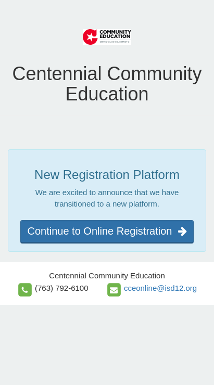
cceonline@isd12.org (160, 288)
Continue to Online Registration (106, 231)
